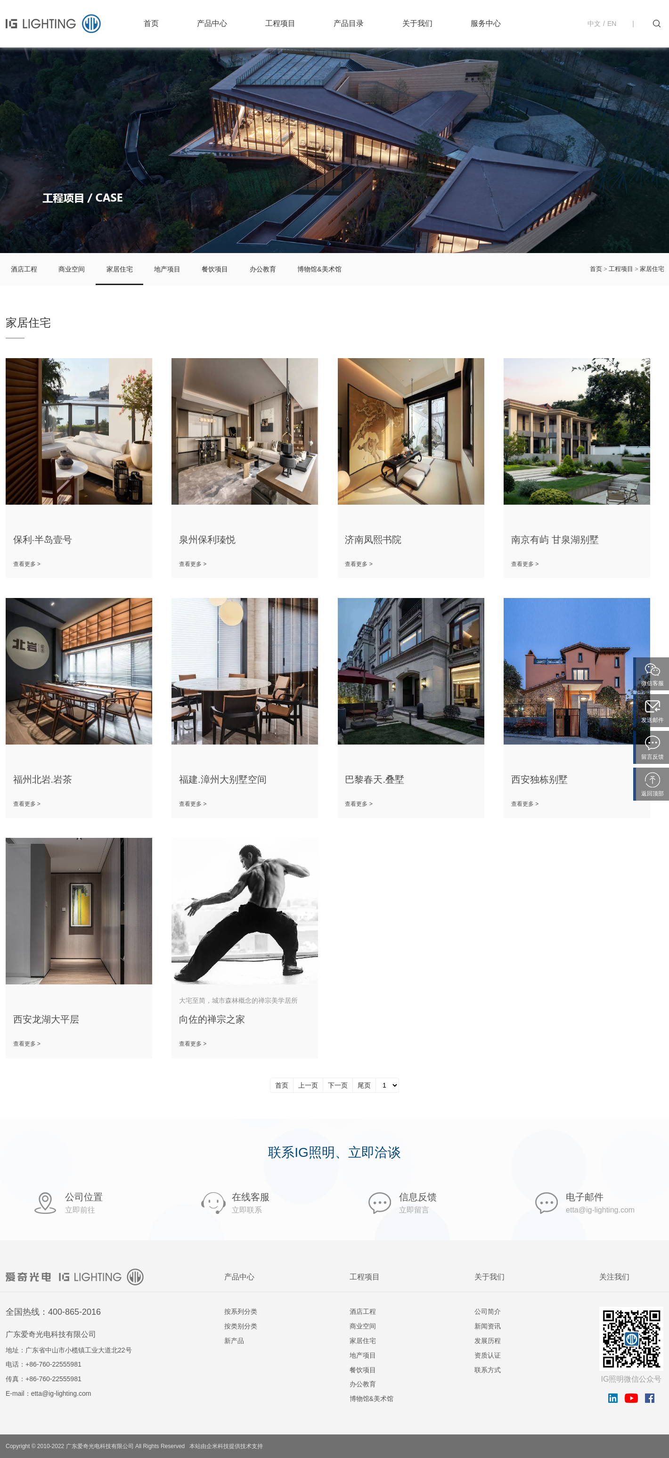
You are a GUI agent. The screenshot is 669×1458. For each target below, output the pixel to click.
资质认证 (487, 1355)
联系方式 (487, 1370)
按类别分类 (240, 1326)
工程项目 (280, 23)
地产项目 (167, 269)
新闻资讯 (487, 1326)
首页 (151, 23)
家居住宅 (119, 269)
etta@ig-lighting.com (61, 1393)
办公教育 (263, 269)
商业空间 (71, 269)
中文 (594, 23)
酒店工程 (24, 269)
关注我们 (614, 1277)
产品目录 (349, 23)
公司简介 (487, 1311)
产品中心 (212, 23)
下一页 (338, 1085)
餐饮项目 (215, 269)
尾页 (364, 1085)
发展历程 (487, 1340)
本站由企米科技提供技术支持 (226, 1446)
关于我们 (417, 23)
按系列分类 (240, 1311)
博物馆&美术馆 (319, 269)
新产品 (234, 1340)
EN (611, 23)
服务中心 (486, 23)
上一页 (308, 1085)
